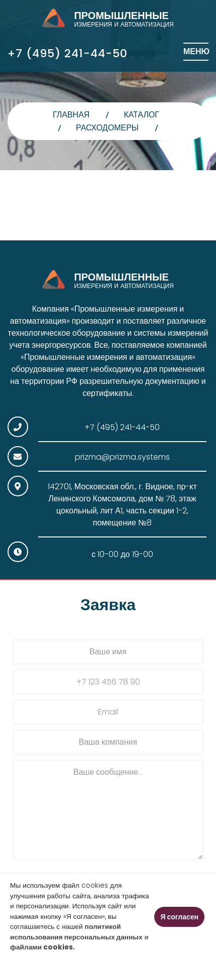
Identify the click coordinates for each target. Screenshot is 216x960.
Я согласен (179, 917)
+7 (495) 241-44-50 (68, 53)
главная (71, 114)
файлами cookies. (42, 947)
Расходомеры (107, 127)
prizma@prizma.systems (122, 457)
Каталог (141, 114)
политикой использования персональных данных (76, 932)
